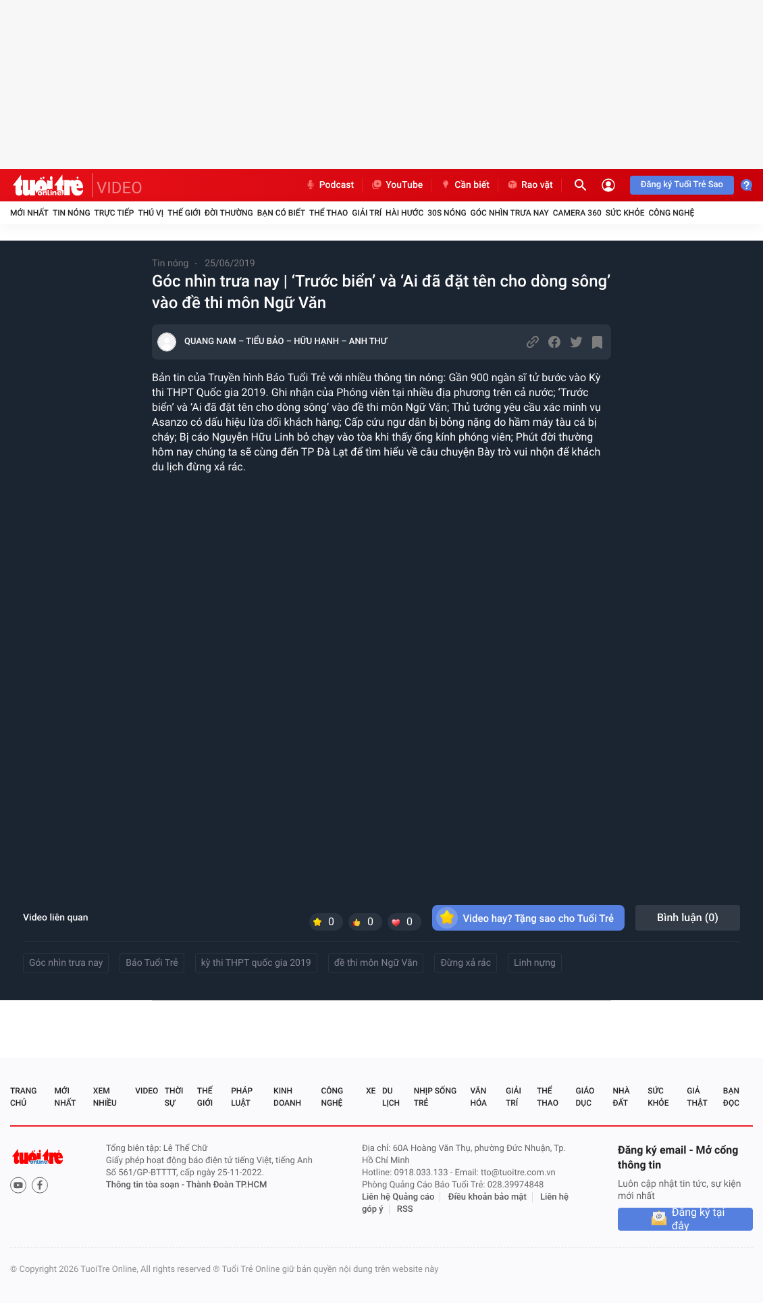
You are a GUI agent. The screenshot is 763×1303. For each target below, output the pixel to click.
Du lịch (391, 1097)
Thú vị (150, 213)
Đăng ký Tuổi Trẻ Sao (682, 185)
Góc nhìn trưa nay (510, 213)
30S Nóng (446, 213)
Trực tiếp (114, 213)
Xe (370, 1091)
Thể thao (328, 213)
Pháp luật (242, 1097)
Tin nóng (71, 213)
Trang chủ (23, 1097)
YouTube (397, 185)
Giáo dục (585, 1097)
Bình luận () (687, 917)
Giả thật (697, 1097)
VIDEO (119, 187)
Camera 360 (577, 213)
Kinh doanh (287, 1097)
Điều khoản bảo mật (487, 1197)
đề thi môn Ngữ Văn (376, 963)
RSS (405, 1209)
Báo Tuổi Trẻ (152, 963)
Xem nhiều (105, 1097)
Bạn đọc (731, 1097)
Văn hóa (478, 1097)
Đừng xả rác (465, 963)
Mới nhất (29, 213)
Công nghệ (671, 213)
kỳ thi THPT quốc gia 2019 (256, 963)
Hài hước (404, 213)
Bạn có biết (281, 213)
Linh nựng (535, 963)
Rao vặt (529, 185)
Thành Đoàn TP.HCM (226, 1185)
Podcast (329, 185)
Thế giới (184, 213)
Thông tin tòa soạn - (146, 1185)
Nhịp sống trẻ (435, 1097)
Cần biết (465, 185)
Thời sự (174, 1097)
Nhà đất (620, 1097)
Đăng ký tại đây (698, 1219)
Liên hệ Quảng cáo (398, 1197)
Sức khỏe (625, 213)
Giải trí (367, 213)
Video (146, 1091)
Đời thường (229, 213)
